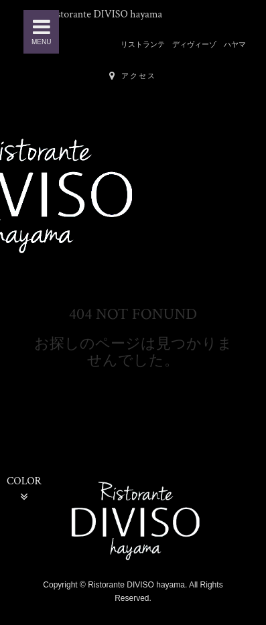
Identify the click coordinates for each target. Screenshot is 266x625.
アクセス (132, 75)
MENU (41, 31)
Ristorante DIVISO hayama (104, 14)
